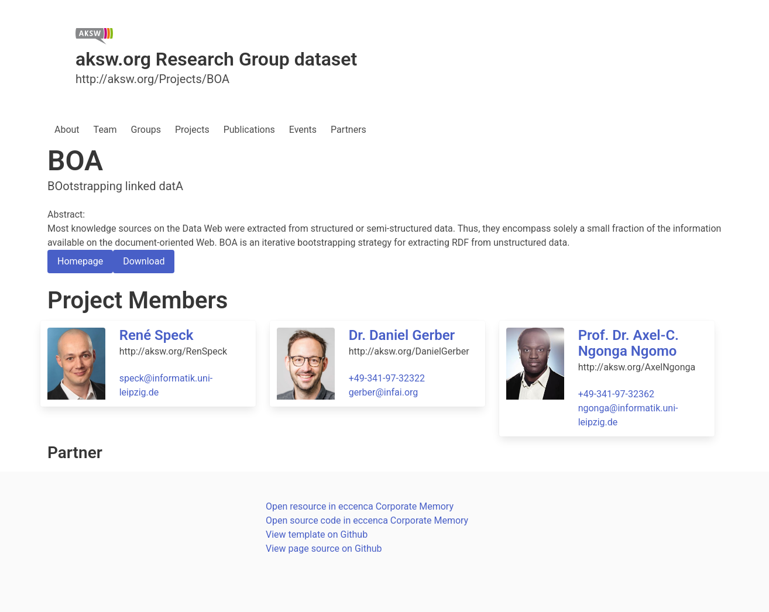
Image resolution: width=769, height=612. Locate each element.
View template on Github (317, 534)
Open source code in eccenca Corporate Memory (367, 520)
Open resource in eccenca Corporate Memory (360, 506)
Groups (146, 129)
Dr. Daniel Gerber (402, 335)
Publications (249, 129)
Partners (348, 129)
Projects (192, 129)
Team (105, 129)
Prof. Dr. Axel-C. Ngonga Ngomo (628, 343)
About (67, 129)
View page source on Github (324, 548)
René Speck (156, 335)
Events (303, 129)
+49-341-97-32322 (387, 378)
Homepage (80, 261)
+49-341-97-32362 (616, 394)
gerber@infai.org (383, 392)
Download (143, 261)
